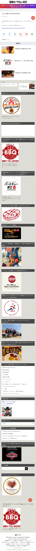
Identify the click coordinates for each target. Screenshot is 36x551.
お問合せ (28, 544)
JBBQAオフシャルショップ (25, 540)
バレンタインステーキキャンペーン (9, 386)
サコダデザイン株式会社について (27, 542)
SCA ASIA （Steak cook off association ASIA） (12, 431)
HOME (18, 535)
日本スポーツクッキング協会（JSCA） (10, 438)
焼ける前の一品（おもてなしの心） (9, 367)
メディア (8, 39)
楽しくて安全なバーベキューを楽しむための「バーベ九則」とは (15, 384)
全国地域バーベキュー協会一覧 (11, 540)
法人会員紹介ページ (25, 545)
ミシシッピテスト (6, 381)
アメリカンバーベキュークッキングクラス (10, 393)
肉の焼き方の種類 (6, 377)
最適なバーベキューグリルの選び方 (8, 401)
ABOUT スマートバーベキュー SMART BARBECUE (13, 391)
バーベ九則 (5, 388)
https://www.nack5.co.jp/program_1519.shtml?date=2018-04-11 (13, 28)
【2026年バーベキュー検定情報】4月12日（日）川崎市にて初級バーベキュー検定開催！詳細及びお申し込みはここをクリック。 (18, 6)
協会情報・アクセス (10, 544)
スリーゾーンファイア (7, 379)
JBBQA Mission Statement (11, 537)
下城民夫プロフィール (6, 405)
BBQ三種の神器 (6, 372)
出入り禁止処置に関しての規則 (13, 545)
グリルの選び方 (5, 374)
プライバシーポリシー (20, 544)
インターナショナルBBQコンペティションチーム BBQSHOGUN (15, 436)
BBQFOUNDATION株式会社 (8, 433)
